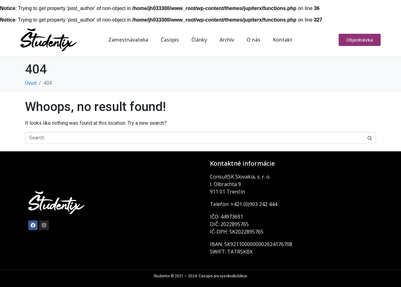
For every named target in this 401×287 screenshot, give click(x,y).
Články (199, 39)
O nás (253, 39)
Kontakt (282, 39)
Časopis (170, 39)
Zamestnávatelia (128, 39)
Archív (227, 39)
